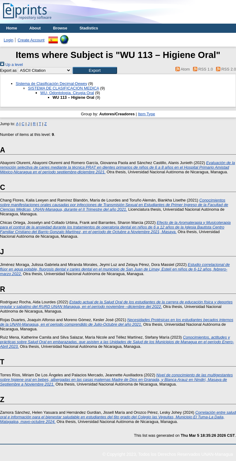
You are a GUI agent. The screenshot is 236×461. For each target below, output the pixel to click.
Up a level (11, 64)
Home (11, 28)
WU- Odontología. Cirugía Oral (67, 92)
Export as (8, 70)
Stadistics (89, 28)
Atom (182, 69)
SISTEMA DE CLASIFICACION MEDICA (63, 88)
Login (8, 40)
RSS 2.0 (225, 69)
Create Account (31, 40)
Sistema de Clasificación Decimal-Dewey (51, 83)
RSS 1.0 (202, 69)
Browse (60, 28)
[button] (95, 70)
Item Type (146, 114)
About (35, 28)
